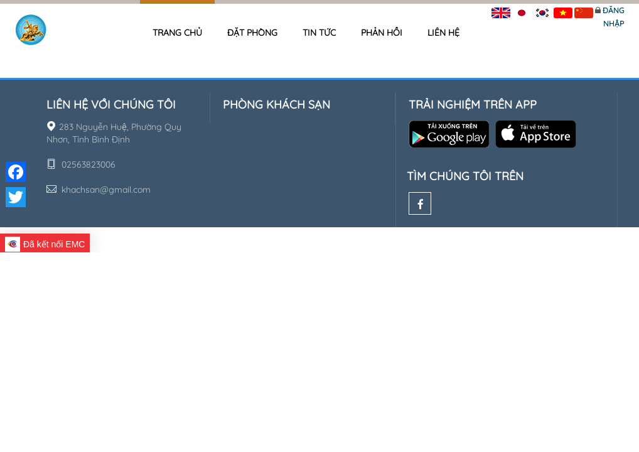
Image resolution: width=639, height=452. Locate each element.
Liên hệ (443, 32)
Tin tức (319, 32)
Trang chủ (177, 32)
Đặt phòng (252, 32)
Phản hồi (381, 32)
